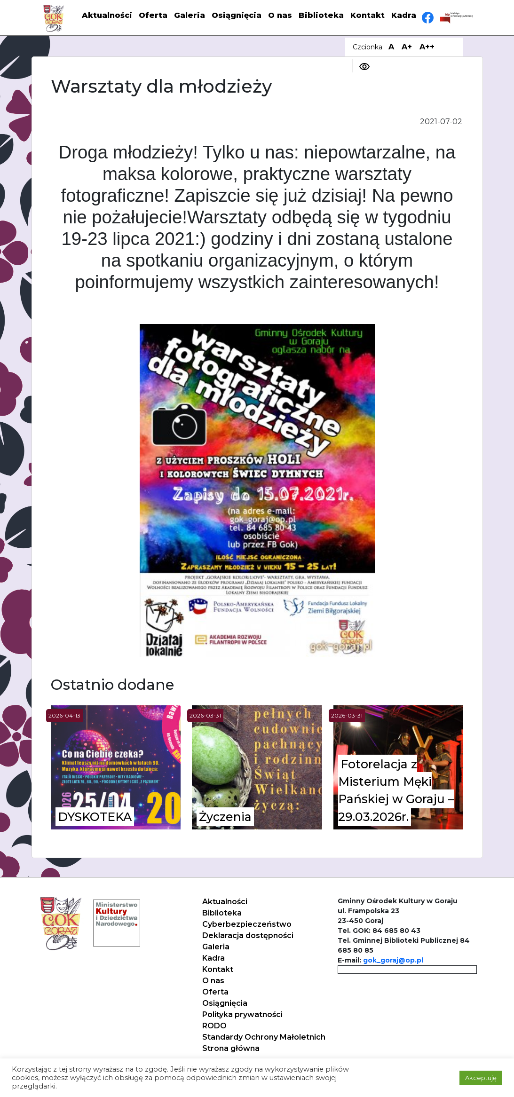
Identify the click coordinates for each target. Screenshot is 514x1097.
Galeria (189, 15)
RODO (214, 1025)
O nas (280, 15)
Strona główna (231, 1048)
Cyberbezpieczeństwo (247, 924)
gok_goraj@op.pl (393, 960)
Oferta (153, 15)
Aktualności (107, 15)
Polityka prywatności (242, 1014)
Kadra (403, 15)
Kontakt (367, 15)
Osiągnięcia (236, 15)
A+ (407, 46)
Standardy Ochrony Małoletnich (263, 1037)
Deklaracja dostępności (247, 935)
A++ (427, 46)
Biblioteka (321, 15)
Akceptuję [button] (481, 1077)
